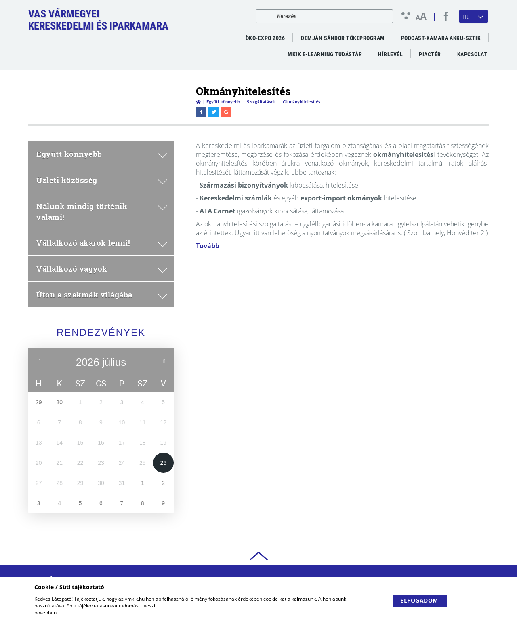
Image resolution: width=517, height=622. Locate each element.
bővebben (45, 612)
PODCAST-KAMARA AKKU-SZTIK (441, 38)
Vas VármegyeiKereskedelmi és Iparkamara (98, 20)
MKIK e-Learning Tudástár (325, 54)
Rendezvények (101, 332)
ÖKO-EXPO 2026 (265, 38)
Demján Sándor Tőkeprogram (343, 38)
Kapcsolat (472, 54)
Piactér (430, 54)
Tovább (207, 245)
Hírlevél (390, 54)
